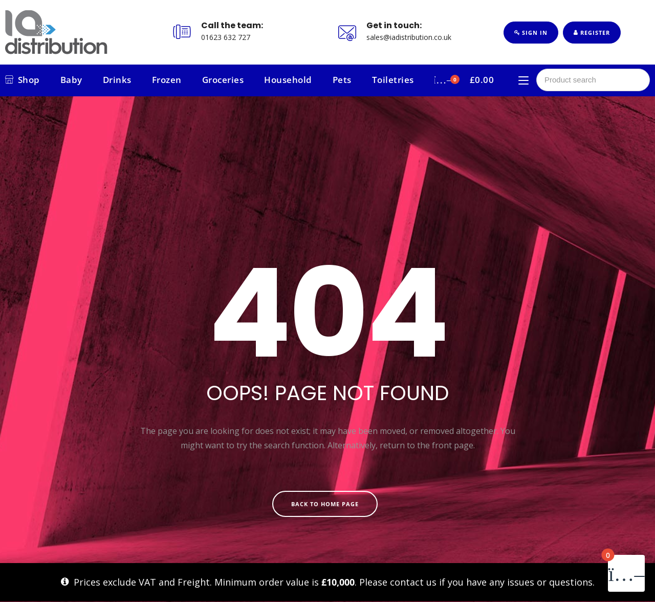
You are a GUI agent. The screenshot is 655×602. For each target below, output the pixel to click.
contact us (413, 582)
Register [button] (592, 32)
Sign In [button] (531, 32)
